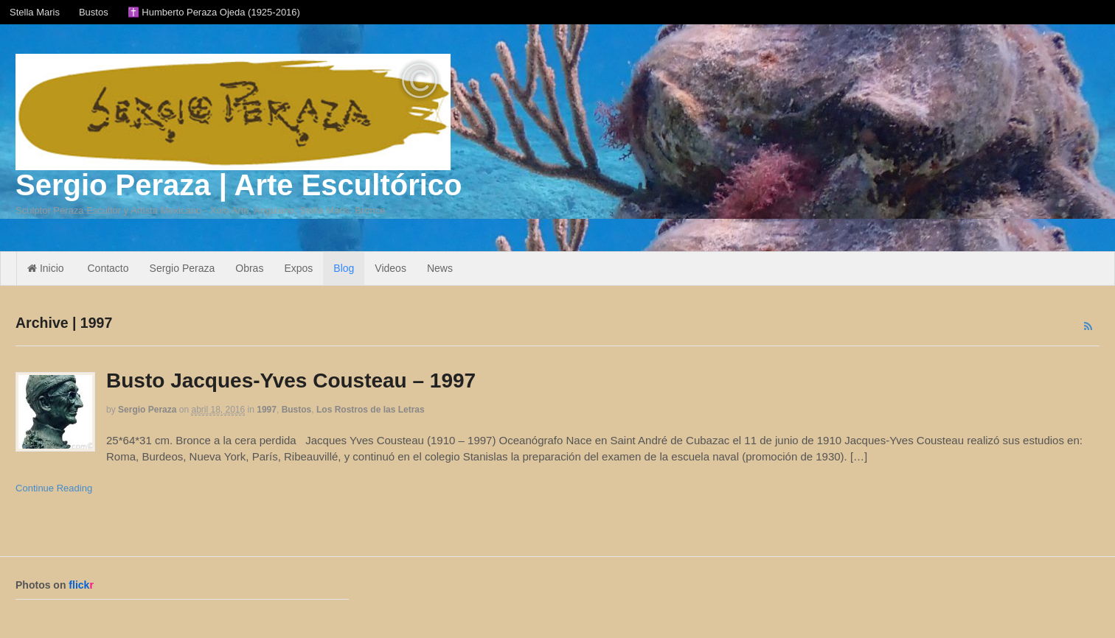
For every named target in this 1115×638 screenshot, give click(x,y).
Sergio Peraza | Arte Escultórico (238, 185)
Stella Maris (35, 12)
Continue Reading (53, 488)
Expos (298, 268)
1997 (267, 409)
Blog (343, 268)
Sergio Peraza (182, 268)
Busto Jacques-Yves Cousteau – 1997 (291, 380)
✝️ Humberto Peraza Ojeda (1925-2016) (214, 12)
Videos (390, 268)
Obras (249, 268)
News (440, 268)
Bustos (93, 12)
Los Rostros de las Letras (370, 409)
